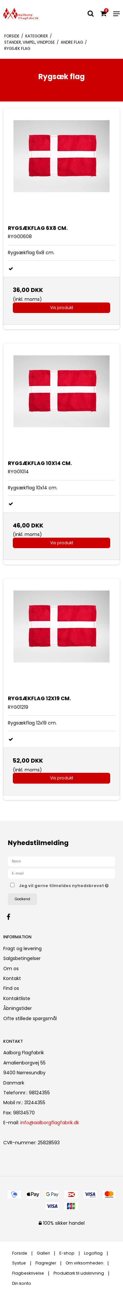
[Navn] (61, 861)
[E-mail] (61, 873)
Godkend (22, 899)
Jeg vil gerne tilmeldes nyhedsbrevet (64, 885)
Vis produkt (61, 307)
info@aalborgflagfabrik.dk (49, 1122)
